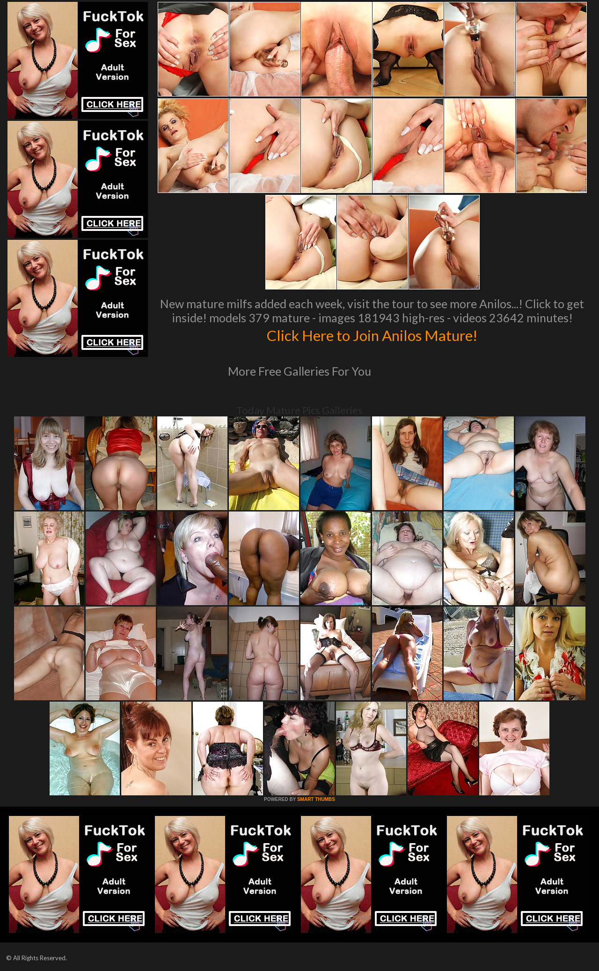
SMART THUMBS (316, 799)
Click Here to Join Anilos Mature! (372, 334)
